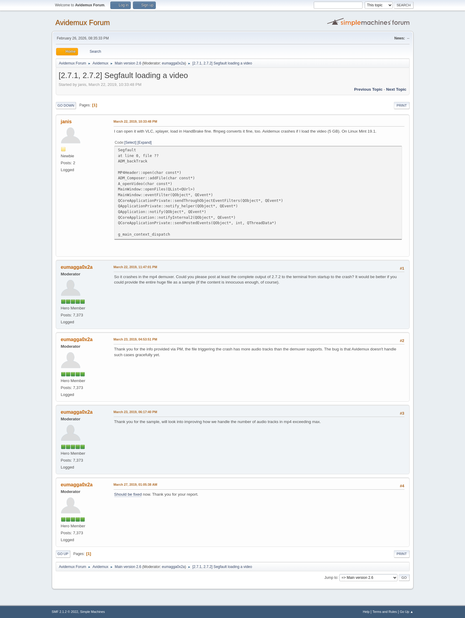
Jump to (331, 577)
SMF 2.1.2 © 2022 (65, 611)
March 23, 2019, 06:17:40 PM (135, 412)
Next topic (396, 89)
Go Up (63, 554)
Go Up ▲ (406, 611)
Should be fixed (128, 494)
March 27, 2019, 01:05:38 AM (135, 484)
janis (66, 121)
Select (130, 142)
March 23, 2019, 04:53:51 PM (135, 339)
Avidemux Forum (82, 22)
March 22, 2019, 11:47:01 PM (135, 267)
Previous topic (368, 89)
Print (402, 105)
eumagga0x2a (173, 63)
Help (366, 611)
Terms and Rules (384, 611)
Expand (144, 142)
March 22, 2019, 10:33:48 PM (135, 121)
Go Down (66, 105)
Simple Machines (92, 611)
